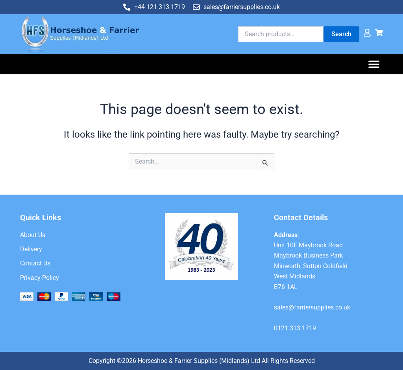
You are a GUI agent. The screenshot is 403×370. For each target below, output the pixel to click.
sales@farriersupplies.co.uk (312, 307)
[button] (374, 64)
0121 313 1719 (295, 328)
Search (341, 34)
